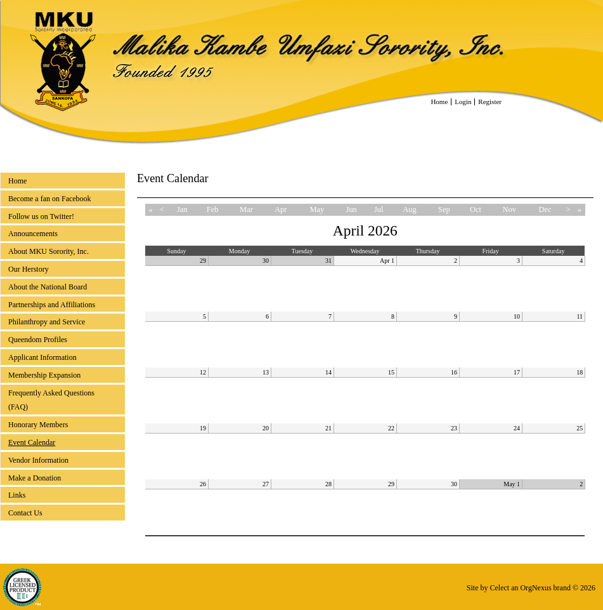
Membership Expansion (44, 375)
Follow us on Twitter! (41, 216)
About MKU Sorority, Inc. (48, 251)
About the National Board (47, 286)
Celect (499, 587)
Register (490, 101)
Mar (246, 209)
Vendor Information (38, 460)
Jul (379, 209)
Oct (475, 209)
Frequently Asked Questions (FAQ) (51, 400)
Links (16, 495)
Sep (444, 209)
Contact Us (25, 512)
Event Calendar (31, 442)
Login (463, 101)
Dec (544, 209)
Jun (351, 209)
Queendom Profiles (37, 339)
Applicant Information (42, 357)
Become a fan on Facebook (49, 198)
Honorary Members (38, 424)
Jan (182, 209)
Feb (213, 209)
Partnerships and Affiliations (51, 304)
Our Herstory (28, 269)
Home (439, 101)
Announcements (33, 233)
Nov (509, 209)
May (316, 209)
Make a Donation (34, 478)
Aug (409, 209)
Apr (281, 209)
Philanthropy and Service (46, 321)
